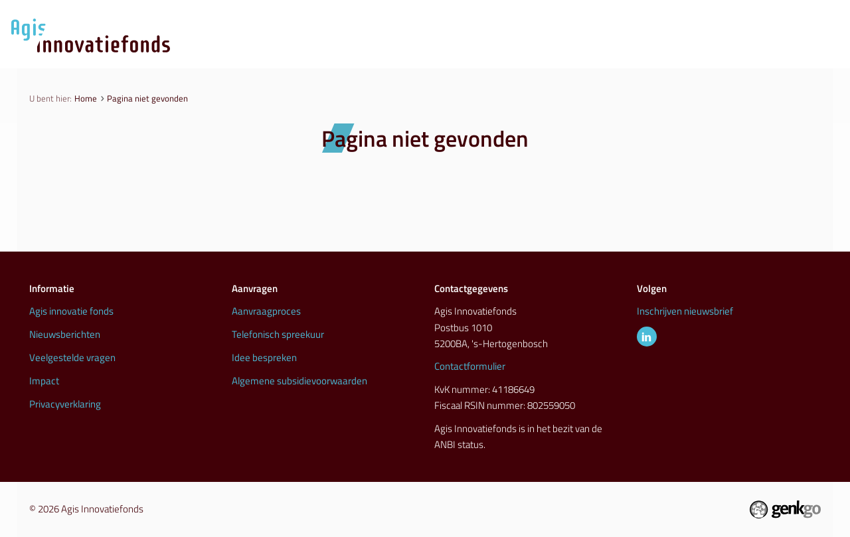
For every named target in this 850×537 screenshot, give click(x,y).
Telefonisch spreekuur (278, 334)
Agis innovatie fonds (71, 311)
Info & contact (786, 51)
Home (85, 98)
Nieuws (527, 51)
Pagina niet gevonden (147, 98)
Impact (44, 380)
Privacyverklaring (65, 404)
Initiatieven (609, 51)
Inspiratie (694, 51)
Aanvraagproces (435, 51)
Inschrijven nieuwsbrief (685, 311)
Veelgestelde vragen (72, 357)
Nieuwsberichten (64, 334)
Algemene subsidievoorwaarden (299, 380)
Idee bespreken (264, 357)
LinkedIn (647, 336)
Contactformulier (469, 366)
